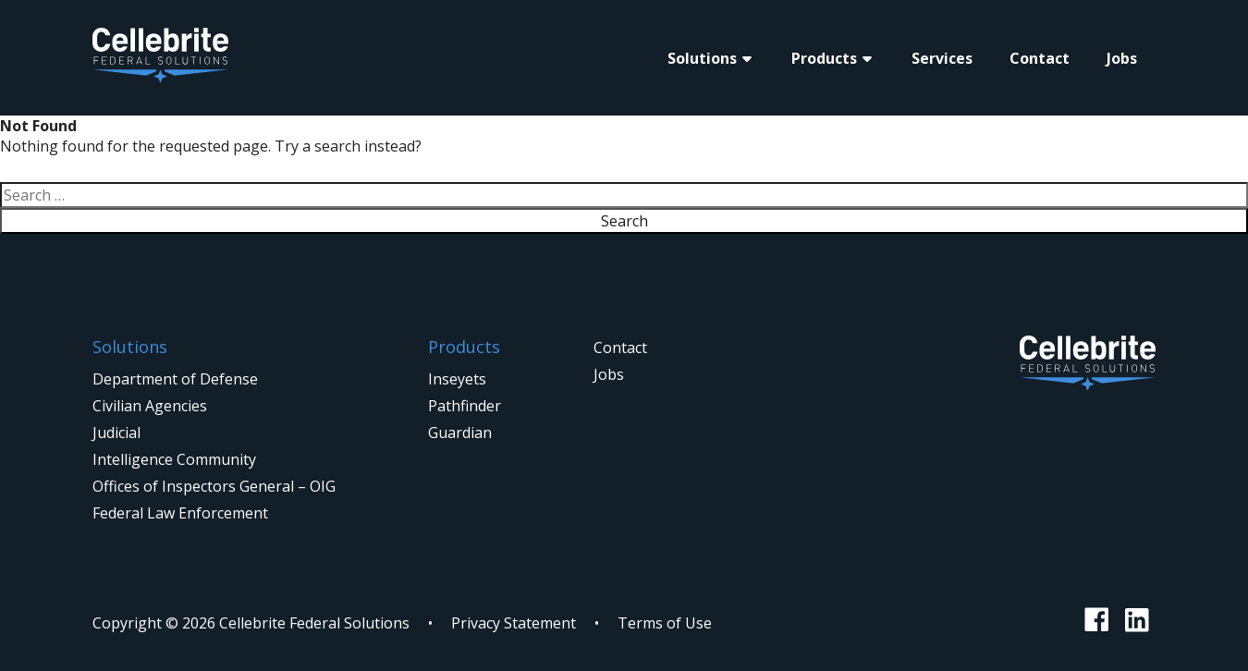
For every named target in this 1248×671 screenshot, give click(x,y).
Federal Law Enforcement (180, 513)
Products (824, 58)
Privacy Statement (513, 623)
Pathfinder (464, 406)
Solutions (702, 58)
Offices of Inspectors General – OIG (214, 486)
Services (942, 58)
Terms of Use (665, 623)
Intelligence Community (174, 459)
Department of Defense (175, 379)
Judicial (116, 432)
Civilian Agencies (149, 406)
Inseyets (457, 379)
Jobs (1122, 58)
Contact (1039, 58)
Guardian (460, 432)
